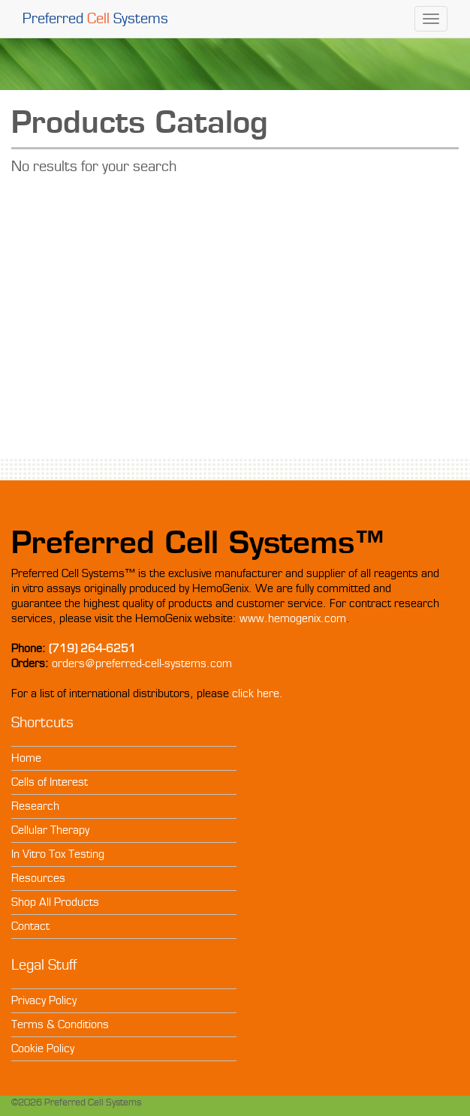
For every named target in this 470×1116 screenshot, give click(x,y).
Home (26, 758)
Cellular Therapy (50, 830)
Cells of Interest (49, 782)
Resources (38, 878)
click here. (257, 693)
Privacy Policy (44, 1000)
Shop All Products (55, 902)
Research (35, 806)
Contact (30, 926)
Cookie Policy (42, 1048)
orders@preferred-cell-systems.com (142, 663)
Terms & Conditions (60, 1024)
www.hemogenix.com (293, 618)
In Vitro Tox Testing (57, 854)
